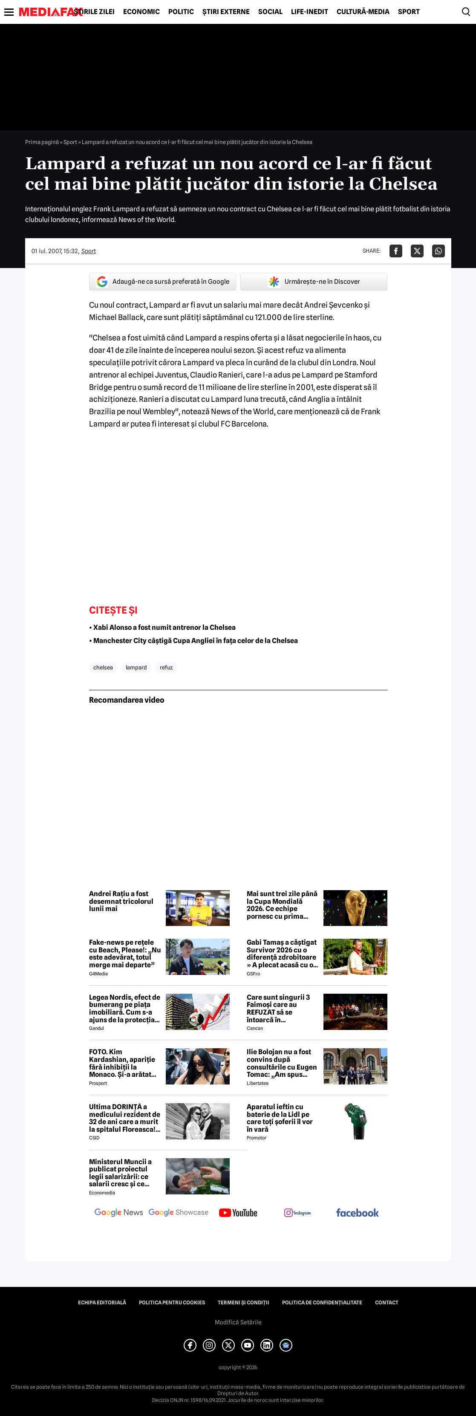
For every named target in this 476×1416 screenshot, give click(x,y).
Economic (141, 12)
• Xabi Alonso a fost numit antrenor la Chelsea (162, 627)
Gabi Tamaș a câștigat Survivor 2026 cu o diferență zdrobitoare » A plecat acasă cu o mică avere (282, 954)
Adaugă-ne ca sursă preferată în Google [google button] (162, 281)
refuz (166, 667)
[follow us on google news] (119, 1213)
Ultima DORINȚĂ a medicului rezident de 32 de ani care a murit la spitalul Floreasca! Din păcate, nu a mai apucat (124, 1118)
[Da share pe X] (417, 251)
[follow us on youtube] (238, 1213)
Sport (409, 12)
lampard (136, 667)
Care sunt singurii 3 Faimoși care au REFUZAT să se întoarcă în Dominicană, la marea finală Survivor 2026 (282, 1009)
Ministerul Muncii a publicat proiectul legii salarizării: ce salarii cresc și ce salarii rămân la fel (120, 1173)
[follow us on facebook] (357, 1213)
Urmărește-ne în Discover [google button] (314, 281)
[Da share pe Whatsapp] (438, 251)
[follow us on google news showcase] (178, 1213)
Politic (181, 12)
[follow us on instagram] (298, 1213)
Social (270, 12)
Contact (386, 1303)
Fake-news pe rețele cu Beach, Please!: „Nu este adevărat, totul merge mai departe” (125, 954)
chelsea (103, 667)
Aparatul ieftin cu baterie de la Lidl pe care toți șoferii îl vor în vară (280, 1118)
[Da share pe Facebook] (395, 251)
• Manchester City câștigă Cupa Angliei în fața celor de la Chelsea (193, 641)
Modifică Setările (238, 1322)
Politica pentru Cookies (172, 1303)
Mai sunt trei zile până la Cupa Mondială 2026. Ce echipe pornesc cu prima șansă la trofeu (282, 905)
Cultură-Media (363, 12)
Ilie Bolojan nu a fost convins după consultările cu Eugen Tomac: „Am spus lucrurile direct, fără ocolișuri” (282, 1063)
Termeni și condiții (243, 1303)
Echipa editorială (102, 1303)
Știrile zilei (94, 12)
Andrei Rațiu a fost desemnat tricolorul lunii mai (121, 901)
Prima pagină (42, 141)
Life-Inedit (309, 12)
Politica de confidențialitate (322, 1303)
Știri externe (226, 12)
